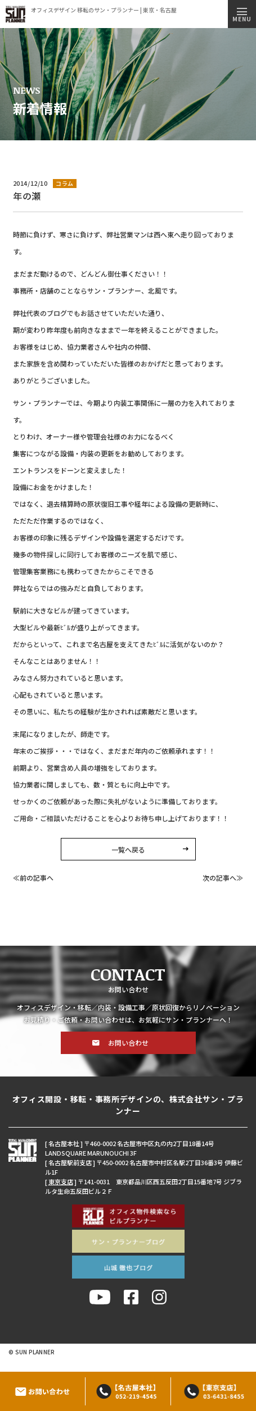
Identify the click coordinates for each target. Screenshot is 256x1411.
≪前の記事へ (33, 877)
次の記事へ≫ (223, 877)
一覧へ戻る (128, 849)
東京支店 (60, 1181)
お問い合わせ (128, 1042)
